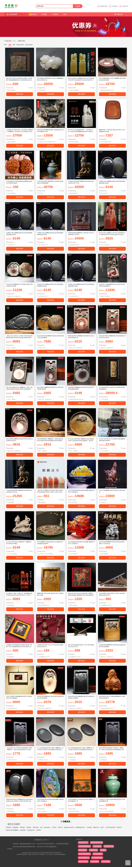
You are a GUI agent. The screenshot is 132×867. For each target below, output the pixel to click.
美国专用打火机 (108, 846)
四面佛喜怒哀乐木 (80, 827)
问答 (64, 14)
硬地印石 (119, 827)
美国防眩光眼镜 (83, 861)
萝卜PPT (20, 849)
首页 (14, 41)
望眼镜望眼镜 (94, 861)
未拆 (41, 827)
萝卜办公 (25, 849)
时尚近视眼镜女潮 (84, 857)
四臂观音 (22, 827)
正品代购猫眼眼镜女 (84, 846)
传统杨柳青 (15, 827)
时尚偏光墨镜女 (97, 854)
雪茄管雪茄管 (82, 850)
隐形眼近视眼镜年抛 (96, 842)
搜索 (77, 6)
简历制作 (14, 849)
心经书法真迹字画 (111, 827)
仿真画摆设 (23, 830)
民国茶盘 (28, 827)
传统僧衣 (38, 830)
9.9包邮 (44, 14)
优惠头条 (120, 14)
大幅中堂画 (35, 827)
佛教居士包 (96, 827)
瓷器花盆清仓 (31, 830)
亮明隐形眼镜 (93, 850)
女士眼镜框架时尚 (97, 857)
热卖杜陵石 (47, 827)
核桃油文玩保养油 (69, 827)
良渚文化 (60, 827)
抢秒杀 (34, 14)
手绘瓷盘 (89, 827)
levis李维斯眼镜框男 (84, 854)
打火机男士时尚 (83, 842)
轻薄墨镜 (103, 850)
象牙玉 (102, 827)
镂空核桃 (8, 827)
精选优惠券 (13, 14)
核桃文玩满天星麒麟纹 (12, 830)
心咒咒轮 (53, 827)
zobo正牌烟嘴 (106, 861)
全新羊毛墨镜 (97, 846)
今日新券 (55, 14)
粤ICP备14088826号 (55, 852)
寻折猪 (42, 852)
